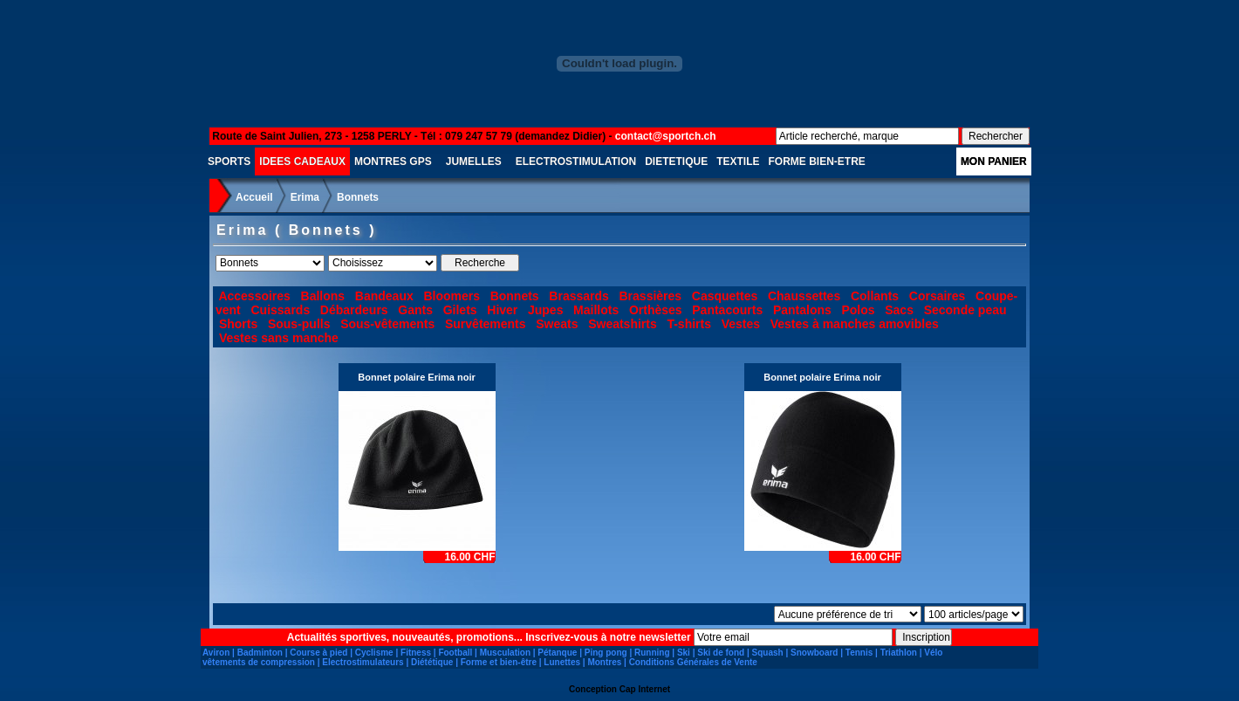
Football (455, 652)
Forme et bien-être (499, 662)
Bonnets (358, 197)
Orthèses (655, 310)
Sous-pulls (299, 324)
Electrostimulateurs (362, 662)
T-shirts (689, 324)
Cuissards (280, 310)
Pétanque (557, 652)
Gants (415, 310)
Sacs (899, 310)
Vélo (933, 652)
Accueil (254, 197)
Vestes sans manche (279, 338)
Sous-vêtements (387, 324)
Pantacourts (727, 310)
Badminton (260, 652)
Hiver (502, 310)
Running (652, 652)
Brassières (651, 296)
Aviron (215, 652)
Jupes (545, 310)
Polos (857, 310)
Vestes (741, 324)
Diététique (432, 662)
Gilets (460, 310)
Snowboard (814, 652)
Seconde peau (965, 310)
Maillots (596, 310)
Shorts (238, 324)
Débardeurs (354, 310)
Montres (604, 662)
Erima (305, 197)
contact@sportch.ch (665, 136)
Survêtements (485, 324)
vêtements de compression (258, 662)
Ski (683, 652)
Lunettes (562, 662)
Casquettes (724, 296)
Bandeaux (384, 296)
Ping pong (606, 652)
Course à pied (318, 652)
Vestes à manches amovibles (854, 324)
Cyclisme (374, 652)
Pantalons (802, 310)
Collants (875, 296)
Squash (768, 652)
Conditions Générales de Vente (693, 662)
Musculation (505, 652)
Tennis (859, 652)
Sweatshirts (622, 324)
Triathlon (898, 652)
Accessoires (254, 296)
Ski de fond (720, 652)
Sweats (557, 324)
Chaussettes (804, 296)
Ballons (323, 296)
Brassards (579, 296)
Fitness (415, 652)
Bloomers (451, 296)
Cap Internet (645, 689)
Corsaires (937, 296)
